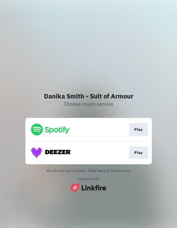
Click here (97, 170)
